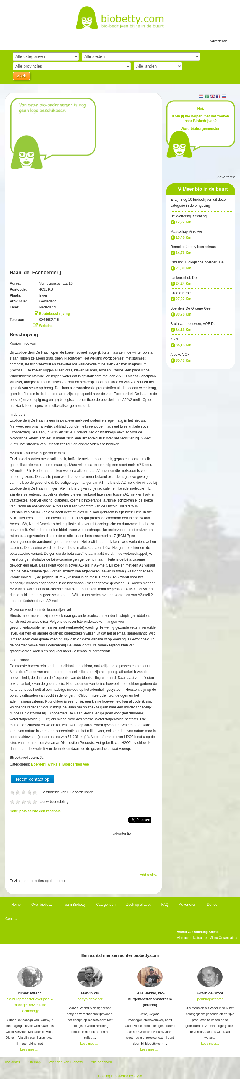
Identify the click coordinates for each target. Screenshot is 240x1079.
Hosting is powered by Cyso (120, 1076)
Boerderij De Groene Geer (191, 308)
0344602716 (49, 320)
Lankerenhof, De (184, 278)
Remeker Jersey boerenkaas (193, 247)
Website (46, 326)
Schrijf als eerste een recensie (35, 811)
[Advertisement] (83, 851)
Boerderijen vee (75, 764)
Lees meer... (29, 1049)
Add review (148, 875)
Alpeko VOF (180, 354)
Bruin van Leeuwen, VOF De (193, 324)
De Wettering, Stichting (189, 216)
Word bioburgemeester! (200, 129)
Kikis (174, 339)
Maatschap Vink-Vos (187, 231)
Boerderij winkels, (46, 764)
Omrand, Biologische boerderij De (197, 262)
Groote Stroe (181, 293)
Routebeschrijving (54, 314)
